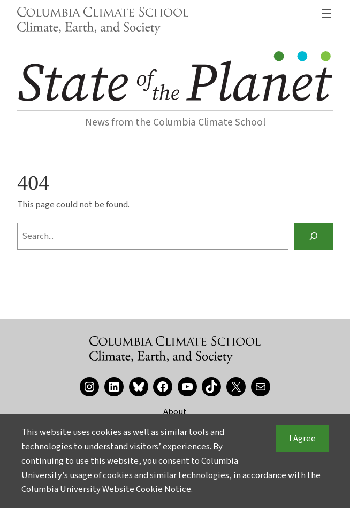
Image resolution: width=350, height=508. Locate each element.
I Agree (302, 438)
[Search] (313, 236)
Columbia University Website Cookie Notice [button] (106, 489)
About (175, 411)
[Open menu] (326, 13)
